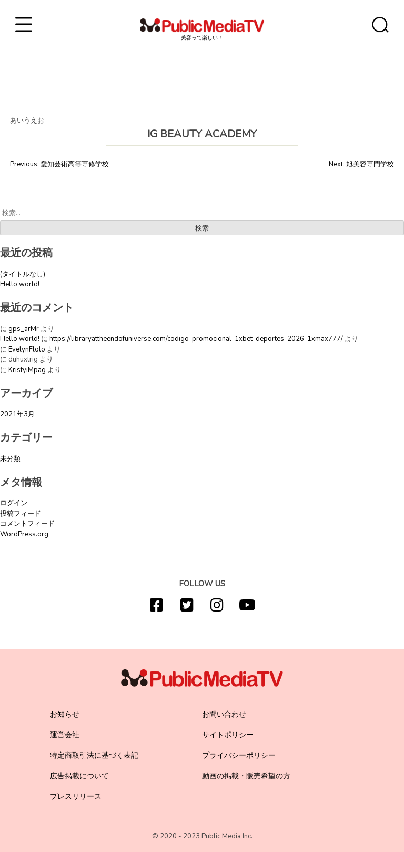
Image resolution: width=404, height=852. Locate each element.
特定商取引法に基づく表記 (94, 755)
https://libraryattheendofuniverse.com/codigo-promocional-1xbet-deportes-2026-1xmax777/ (196, 339)
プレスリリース (76, 796)
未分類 (10, 459)
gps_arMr (23, 329)
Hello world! (19, 284)
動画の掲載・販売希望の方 (246, 776)
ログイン (13, 503)
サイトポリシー (228, 735)
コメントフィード (27, 523)
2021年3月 (17, 414)
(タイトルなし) (22, 274)
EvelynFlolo (26, 349)
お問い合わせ (224, 714)
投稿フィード (20, 513)
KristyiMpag (27, 370)
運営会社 (64, 735)
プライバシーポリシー (239, 755)
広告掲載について (79, 776)
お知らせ (64, 714)
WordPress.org (24, 534)
